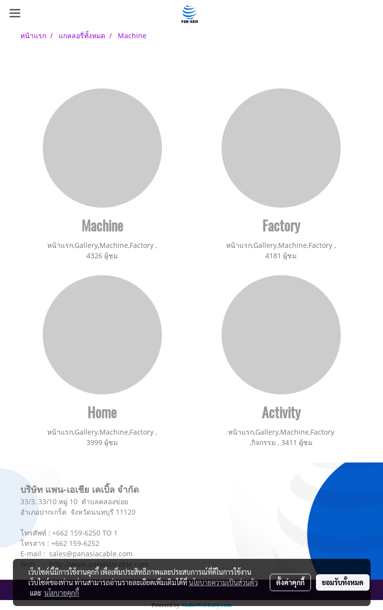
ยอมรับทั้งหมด (343, 582)
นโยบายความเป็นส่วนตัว (223, 582)
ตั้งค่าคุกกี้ (290, 582)
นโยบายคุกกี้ (61, 592)
